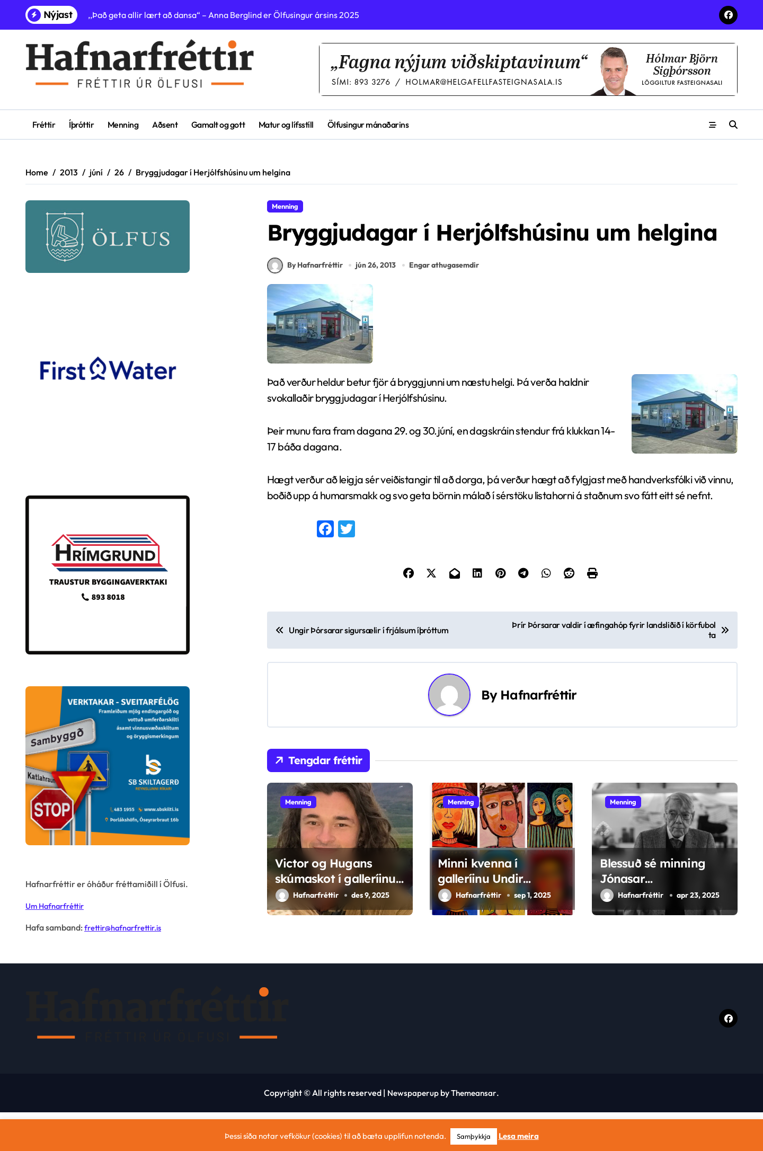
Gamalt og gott (218, 124)
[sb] (131, 765)
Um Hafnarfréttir (57, 905)
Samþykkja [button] (474, 1136)
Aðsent (165, 124)
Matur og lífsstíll (286, 124)
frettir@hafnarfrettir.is (127, 927)
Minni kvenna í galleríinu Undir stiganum (480, 918)
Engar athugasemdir (446, 304)
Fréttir (44, 124)
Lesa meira (519, 1136)
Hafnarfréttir (538, 734)
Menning (123, 124)
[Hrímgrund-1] (131, 574)
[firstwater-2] (131, 384)
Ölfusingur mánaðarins (368, 124)
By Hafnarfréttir (305, 305)
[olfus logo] (131, 236)
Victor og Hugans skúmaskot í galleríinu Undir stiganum (335, 918)
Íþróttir (81, 124)
